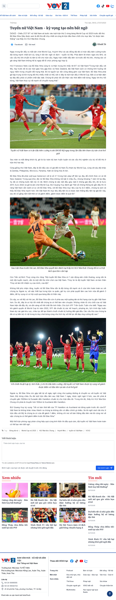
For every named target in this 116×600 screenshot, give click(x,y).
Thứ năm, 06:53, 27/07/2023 (95, 23)
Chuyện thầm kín (106, 585)
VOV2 (88, 431)
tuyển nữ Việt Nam (75, 431)
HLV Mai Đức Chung (46, 431)
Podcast (69, 570)
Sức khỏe (93, 15)
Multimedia (70, 590)
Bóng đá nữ (14, 431)
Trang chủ (54, 570)
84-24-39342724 (11, 586)
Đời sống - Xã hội (36, 15)
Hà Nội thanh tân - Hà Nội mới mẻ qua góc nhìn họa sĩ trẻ (101, 499)
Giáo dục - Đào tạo (90, 575)
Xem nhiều (54, 579)
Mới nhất (53, 575)
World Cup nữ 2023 (29, 431)
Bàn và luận (22, 15)
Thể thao (74, 15)
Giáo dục (49, 15)
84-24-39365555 (11, 583)
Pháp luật (83, 15)
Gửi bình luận (105, 468)
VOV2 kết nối (88, 585)
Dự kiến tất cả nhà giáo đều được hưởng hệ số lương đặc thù (101, 514)
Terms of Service (46, 463)
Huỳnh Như (61, 431)
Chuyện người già (106, 15)
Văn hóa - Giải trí (61, 15)
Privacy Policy (34, 463)
